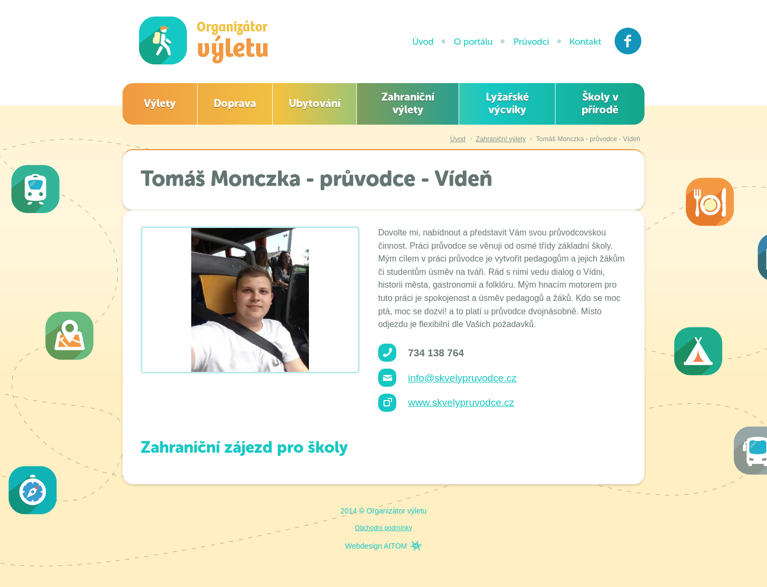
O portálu (473, 41)
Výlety (160, 103)
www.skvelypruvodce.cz (461, 402)
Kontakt (585, 41)
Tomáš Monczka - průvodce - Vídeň (588, 139)
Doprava (235, 103)
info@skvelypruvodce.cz (462, 378)
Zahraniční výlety (407, 103)
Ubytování (314, 103)
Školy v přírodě (600, 103)
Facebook (628, 41)
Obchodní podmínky (383, 528)
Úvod (423, 41)
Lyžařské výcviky (507, 103)
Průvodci (531, 41)
